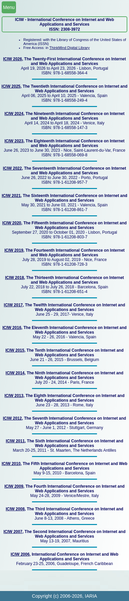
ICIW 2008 (15, 509)
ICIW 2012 (12, 418)
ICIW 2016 (11, 327)
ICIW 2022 (12, 168)
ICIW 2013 (13, 395)
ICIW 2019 (13, 250)
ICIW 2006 (20, 554)
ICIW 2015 (14, 350)
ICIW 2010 (11, 463)
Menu (9, 7)
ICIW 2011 (15, 441)
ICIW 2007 (12, 531)
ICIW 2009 (13, 486)
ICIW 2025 (11, 86)
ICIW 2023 (13, 141)
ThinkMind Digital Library (69, 48)
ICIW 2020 (11, 223)
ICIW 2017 (13, 305)
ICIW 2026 (12, 59)
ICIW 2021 (11, 195)
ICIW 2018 (14, 277)
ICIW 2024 (13, 113)
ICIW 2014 (15, 373)
